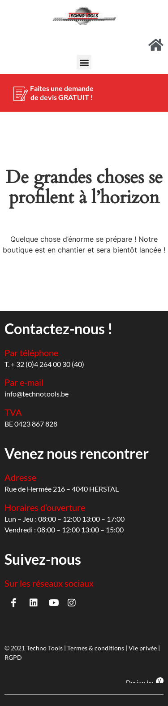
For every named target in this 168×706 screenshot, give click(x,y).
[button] (84, 62)
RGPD (13, 657)
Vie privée (143, 648)
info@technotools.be (36, 393)
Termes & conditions (95, 648)
